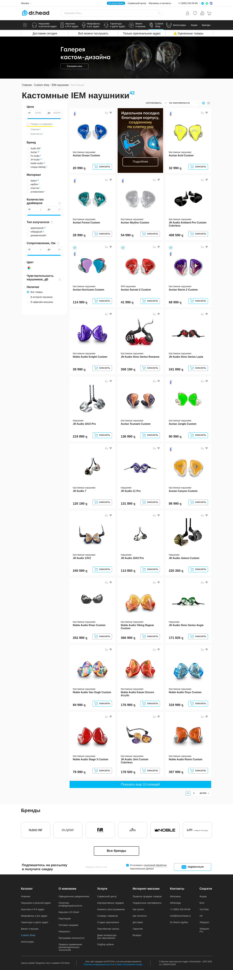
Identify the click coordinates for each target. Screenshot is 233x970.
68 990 (175, 302)
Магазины (175, 896)
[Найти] (159, 13)
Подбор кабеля (105, 944)
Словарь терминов (107, 916)
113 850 (128, 570)
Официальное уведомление (74, 896)
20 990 (79, 168)
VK (201, 916)
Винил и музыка (30, 928)
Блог (202, 903)
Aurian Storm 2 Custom (183, 289)
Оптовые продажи (68, 925)
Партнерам (65, 918)
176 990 (128, 705)
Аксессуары (27, 941)
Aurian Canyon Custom (183, 491)
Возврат (137, 935)
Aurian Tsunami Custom (136, 424)
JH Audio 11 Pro (131, 491)
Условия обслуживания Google (128, 964)
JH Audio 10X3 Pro (132, 558)
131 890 (128, 503)
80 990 (175, 436)
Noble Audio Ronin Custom (185, 759)
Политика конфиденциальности (70, 904)
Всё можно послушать (93, 33)
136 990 (128, 436)
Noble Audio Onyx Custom (185, 692)
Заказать (102, 166)
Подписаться (193, 867)
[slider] (26, 118)
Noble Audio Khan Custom (89, 625)
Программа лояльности (71, 938)
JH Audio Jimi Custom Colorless (134, 761)
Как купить (138, 909)
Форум (203, 896)
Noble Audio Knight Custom (90, 356)
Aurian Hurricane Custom (88, 289)
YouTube (204, 909)
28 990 (79, 235)
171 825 (176, 637)
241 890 (176, 369)
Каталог (27, 888)
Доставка (138, 922)
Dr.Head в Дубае (179, 922)
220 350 (176, 570)
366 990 (128, 637)
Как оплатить (140, 916)
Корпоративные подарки (110, 903)
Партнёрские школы (108, 928)
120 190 (80, 503)
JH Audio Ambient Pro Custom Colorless (187, 224)
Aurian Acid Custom (181, 155)
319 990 (176, 705)
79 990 (79, 772)
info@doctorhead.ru (180, 916)
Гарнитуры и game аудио (34, 922)
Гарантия (138, 928)
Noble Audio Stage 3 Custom (90, 759)
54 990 (127, 235)
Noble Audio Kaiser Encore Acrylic (137, 694)
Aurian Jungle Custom (182, 424)
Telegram (204, 922)
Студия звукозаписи (108, 922)
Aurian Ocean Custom (86, 155)
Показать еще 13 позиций (140, 784)
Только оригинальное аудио (142, 33)
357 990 (176, 772)
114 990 (80, 302)
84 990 (79, 705)
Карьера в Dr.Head (69, 912)
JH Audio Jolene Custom (184, 558)
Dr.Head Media (115, 3)
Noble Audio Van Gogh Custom (92, 692)
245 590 (80, 570)
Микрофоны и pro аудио (34, 916)
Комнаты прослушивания (111, 909)
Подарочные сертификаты (147, 903)
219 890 (80, 436)
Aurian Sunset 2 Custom (136, 289)
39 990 (79, 369)
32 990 (175, 168)
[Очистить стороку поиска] (154, 13)
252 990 (80, 637)
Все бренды (116, 850)
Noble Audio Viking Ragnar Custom (137, 627)
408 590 (176, 235)
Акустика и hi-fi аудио (32, 909)
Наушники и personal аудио (36, 903)
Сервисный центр (137, 3)
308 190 (128, 369)
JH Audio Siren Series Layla (186, 356)
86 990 (175, 503)
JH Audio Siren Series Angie (186, 625)
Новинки (25, 896)
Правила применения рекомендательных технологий (70, 947)
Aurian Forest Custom (86, 222)
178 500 (128, 772)
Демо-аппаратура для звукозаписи (106, 936)
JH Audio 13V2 (82, 558)
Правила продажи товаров (147, 896)
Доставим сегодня (45, 33)
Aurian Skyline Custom (135, 222)
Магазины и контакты (160, 3)
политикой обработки (155, 865)
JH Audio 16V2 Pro (84, 424)
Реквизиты (64, 931)
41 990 (127, 302)
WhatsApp (175, 903)
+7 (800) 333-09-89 (188, 3)
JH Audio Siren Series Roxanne (140, 356)
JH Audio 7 (79, 491)
